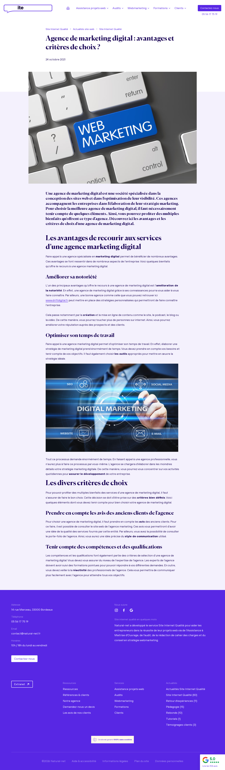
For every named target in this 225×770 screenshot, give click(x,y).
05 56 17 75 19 (209, 14)
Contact (209, 8)
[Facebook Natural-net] (124, 610)
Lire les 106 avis (209, 766)
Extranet (22, 684)
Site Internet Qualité (57, 29)
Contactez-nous (24, 658)
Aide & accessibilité (84, 761)
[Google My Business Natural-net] (131, 610)
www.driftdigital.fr (57, 300)
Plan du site (141, 761)
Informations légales (115, 761)
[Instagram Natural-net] (116, 610)
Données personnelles (169, 761)
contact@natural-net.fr (25, 633)
